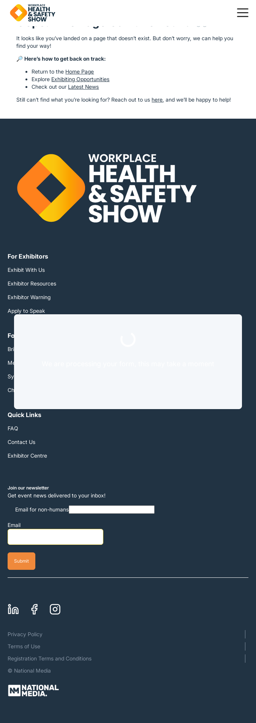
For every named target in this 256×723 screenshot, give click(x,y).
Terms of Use (24, 646)
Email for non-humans (42, 509)
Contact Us (21, 442)
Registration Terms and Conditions (50, 658)
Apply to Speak (26, 310)
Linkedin (13, 607)
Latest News (83, 86)
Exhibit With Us (26, 270)
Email (14, 525)
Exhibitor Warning (29, 297)
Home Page (79, 71)
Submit (21, 561)
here (157, 99)
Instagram (55, 607)
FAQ (13, 428)
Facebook (34, 607)
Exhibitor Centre (27, 455)
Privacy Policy (25, 634)
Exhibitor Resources (32, 283)
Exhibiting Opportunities (80, 79)
